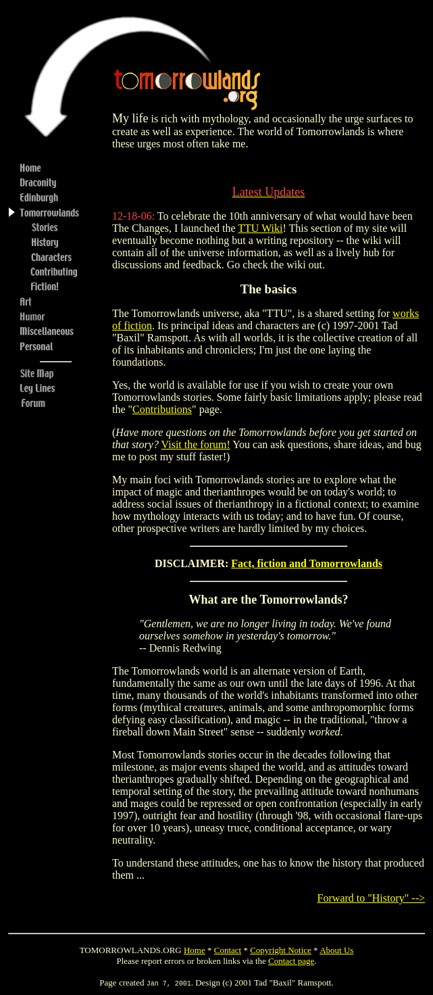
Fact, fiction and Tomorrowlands (306, 563)
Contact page (291, 961)
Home (194, 950)
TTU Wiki (260, 228)
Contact (227, 950)
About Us (336, 950)
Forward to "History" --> (371, 898)
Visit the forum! (195, 444)
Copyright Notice (280, 950)
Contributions (162, 409)
